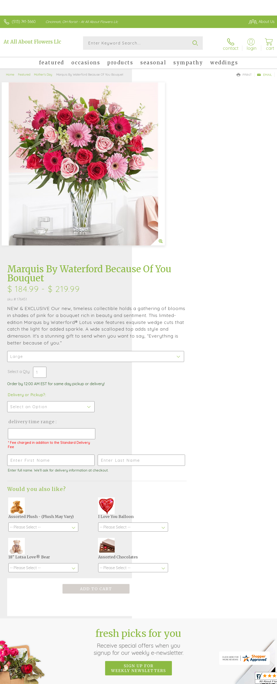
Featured (24, 73)
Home (10, 73)
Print (244, 73)
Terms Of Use (165, 672)
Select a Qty (150, 194)
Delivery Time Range (163, 245)
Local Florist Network (227, 672)
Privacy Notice (193, 672)
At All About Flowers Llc (32, 42)
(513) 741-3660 (24, 21)
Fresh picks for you (138, 505)
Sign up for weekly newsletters (138, 532)
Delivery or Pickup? (158, 218)
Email (264, 73)
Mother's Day (43, 73)
